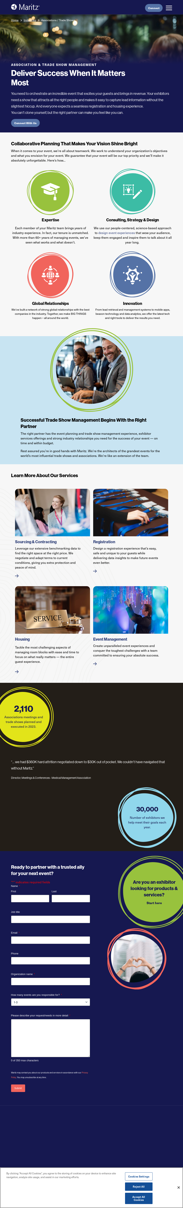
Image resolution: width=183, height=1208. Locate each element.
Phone (15, 953)
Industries (30, 20)
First (13, 891)
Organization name (23, 974)
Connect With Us (25, 123)
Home (15, 20)
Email (15, 933)
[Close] (178, 1187)
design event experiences (116, 232)
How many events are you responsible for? (36, 995)
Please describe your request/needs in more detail (40, 1015)
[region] (91, 1187)
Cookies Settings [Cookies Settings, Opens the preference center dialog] (138, 1176)
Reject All (139, 1186)
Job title (15, 911)
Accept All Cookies (138, 1198)
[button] (169, 8)
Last (54, 891)
